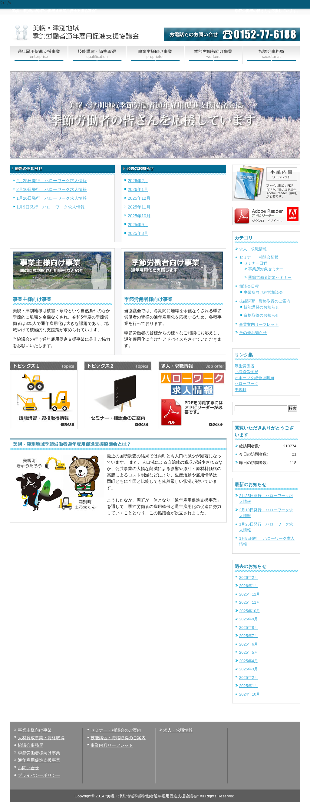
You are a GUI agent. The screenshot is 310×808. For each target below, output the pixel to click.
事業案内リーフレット (259, 324)
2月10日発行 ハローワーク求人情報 (51, 189)
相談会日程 (249, 286)
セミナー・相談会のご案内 (116, 730)
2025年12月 (139, 198)
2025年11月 (139, 207)
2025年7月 (248, 635)
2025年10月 (139, 215)
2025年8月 (138, 233)
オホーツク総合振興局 (254, 378)
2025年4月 (248, 661)
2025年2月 (248, 677)
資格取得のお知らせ (261, 315)
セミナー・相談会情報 (259, 257)
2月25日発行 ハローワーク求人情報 (51, 180)
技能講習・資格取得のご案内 (264, 301)
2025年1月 (248, 685)
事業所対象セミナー (266, 269)
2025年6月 (248, 644)
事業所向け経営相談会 (263, 292)
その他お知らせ (253, 332)
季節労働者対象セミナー (270, 277)
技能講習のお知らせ (261, 307)
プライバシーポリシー (39, 775)
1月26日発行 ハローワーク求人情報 (51, 198)
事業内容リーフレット (112, 745)
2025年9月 (138, 224)
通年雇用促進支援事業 (39, 760)
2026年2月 (138, 180)
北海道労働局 (246, 371)
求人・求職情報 (253, 249)
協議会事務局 (30, 745)
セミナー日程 (255, 263)
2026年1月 (138, 189)
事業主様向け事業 (35, 730)
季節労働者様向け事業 (39, 752)
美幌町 (240, 389)
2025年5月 (248, 652)
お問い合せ (28, 767)
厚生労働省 (244, 366)
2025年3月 (248, 669)
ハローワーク (246, 383)
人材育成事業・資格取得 (41, 737)
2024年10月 (249, 694)
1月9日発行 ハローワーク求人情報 (50, 207)
